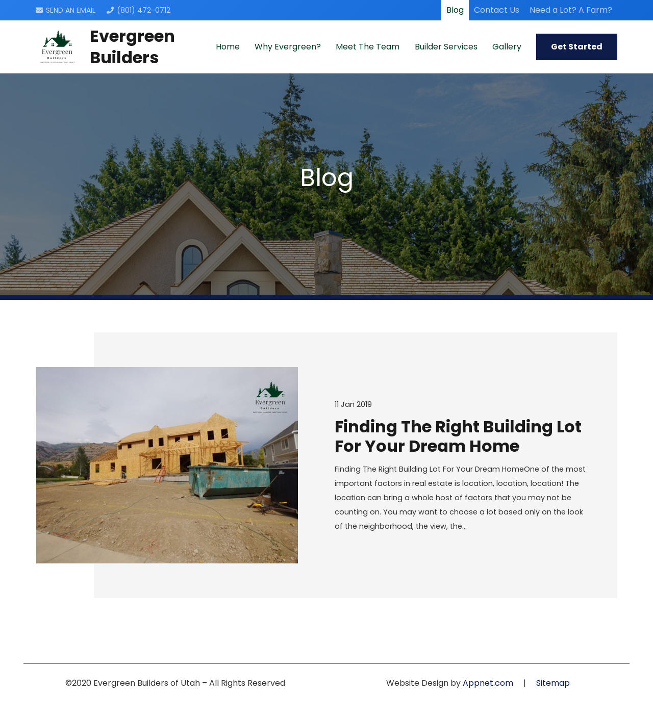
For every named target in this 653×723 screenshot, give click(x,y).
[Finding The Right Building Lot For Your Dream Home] (167, 465)
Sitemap (553, 683)
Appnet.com (488, 683)
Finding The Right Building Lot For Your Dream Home (458, 436)
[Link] (57, 46)
